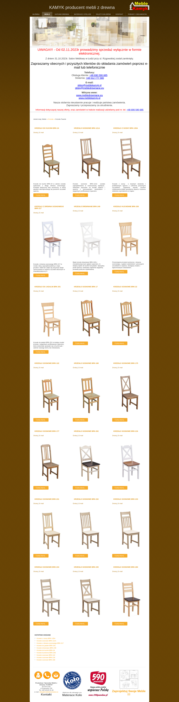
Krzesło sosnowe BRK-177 (47, 431)
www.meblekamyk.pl (89, 98)
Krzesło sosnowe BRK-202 (86, 431)
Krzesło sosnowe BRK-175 (125, 363)
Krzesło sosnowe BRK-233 (125, 499)
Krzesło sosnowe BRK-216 (125, 431)
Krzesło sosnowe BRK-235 (86, 567)
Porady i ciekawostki (137, 14)
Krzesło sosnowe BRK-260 (125, 567)
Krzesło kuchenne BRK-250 (126, 206)
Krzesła (50, 119)
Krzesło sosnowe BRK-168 (86, 363)
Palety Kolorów (103, 14)
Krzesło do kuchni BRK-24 (47, 128)
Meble (47, 14)
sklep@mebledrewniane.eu (89, 88)
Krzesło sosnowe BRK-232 (86, 499)
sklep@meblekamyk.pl (89, 85)
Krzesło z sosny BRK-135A (125, 128)
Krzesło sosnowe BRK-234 (47, 567)
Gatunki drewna (62, 14)
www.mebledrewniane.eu (89, 95)
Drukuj (35, 132)
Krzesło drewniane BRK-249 (87, 206)
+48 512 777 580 (95, 78)
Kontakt (119, 14)
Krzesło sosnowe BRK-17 (86, 287)
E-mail (41, 132)
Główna (36, 14)
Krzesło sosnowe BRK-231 (47, 499)
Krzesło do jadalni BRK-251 (48, 287)
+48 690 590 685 (98, 75)
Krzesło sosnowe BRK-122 (47, 363)
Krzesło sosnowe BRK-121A (87, 128)
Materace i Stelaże (82, 14)
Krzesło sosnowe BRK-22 (125, 287)
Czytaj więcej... (41, 195)
